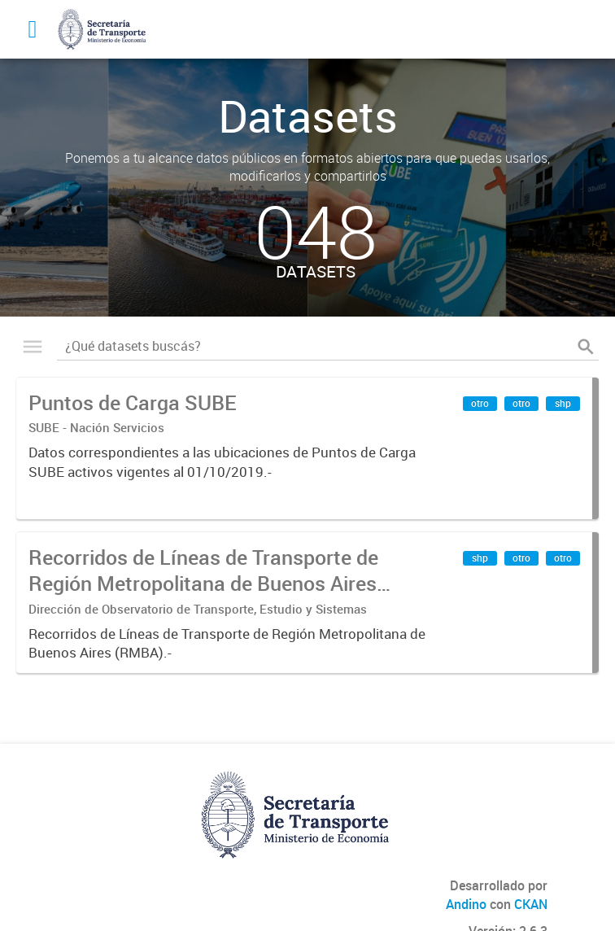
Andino (466, 904)
